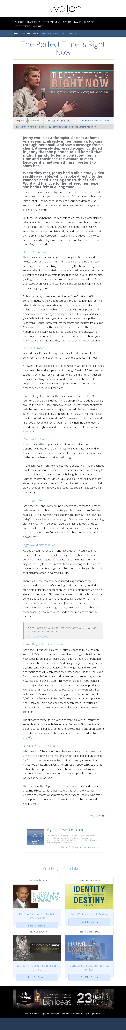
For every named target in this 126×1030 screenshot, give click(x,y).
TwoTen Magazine (40, 1026)
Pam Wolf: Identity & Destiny (89, 914)
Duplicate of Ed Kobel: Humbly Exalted (89, 973)
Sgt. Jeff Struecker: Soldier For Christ (36, 973)
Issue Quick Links (50, 33)
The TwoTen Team (60, 120)
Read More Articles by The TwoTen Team (77, 847)
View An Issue (69, 33)
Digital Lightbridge (91, 1026)
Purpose (35, 120)
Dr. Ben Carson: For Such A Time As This (36, 916)
